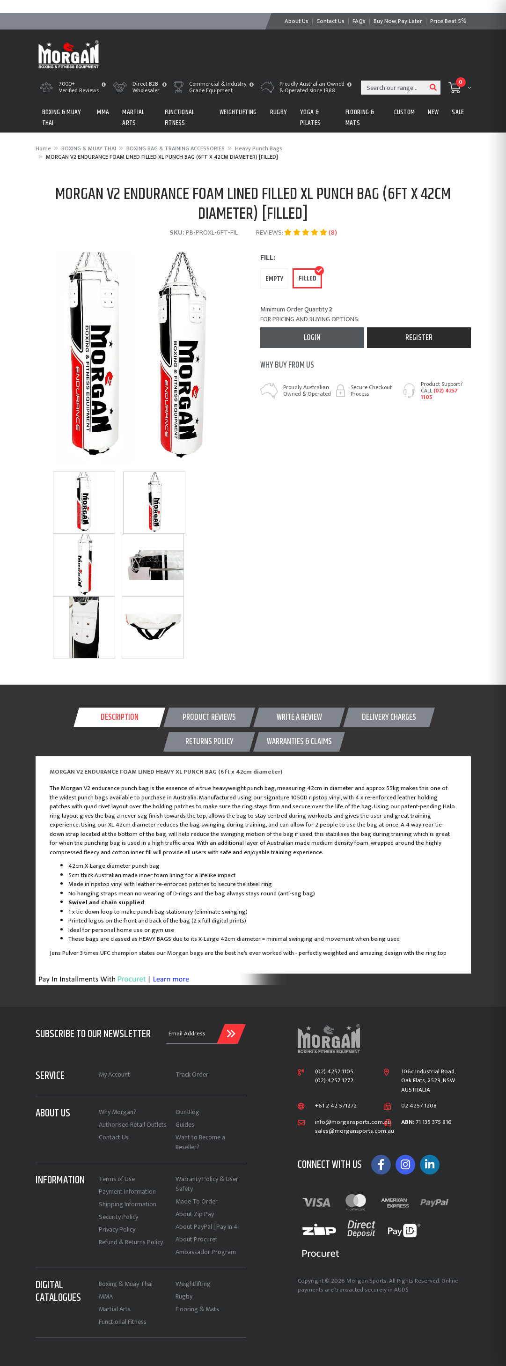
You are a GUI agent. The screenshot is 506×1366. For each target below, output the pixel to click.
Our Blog (187, 1112)
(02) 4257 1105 (439, 394)
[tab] (119, 717)
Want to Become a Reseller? (200, 1142)
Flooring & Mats (197, 1309)
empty (274, 278)
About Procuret (197, 1239)
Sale (458, 112)
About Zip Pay (195, 1214)
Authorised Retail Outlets (133, 1124)
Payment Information (127, 1191)
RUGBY (278, 112)
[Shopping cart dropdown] (459, 88)
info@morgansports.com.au (347, 1122)
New (433, 112)
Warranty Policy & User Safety (207, 1184)
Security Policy (118, 1216)
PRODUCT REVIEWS (209, 717)
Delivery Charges (389, 717)
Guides (185, 1124)
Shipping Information (127, 1204)
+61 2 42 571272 (336, 1106)
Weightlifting (193, 1283)
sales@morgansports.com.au (347, 1131)
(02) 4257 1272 (334, 1080)
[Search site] (433, 88)
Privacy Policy (117, 1229)
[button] (104, 85)
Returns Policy (209, 741)
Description (120, 717)
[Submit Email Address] (231, 1034)
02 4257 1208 (419, 1106)
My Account (114, 1074)
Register (419, 338)
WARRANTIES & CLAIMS (299, 741)
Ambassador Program (206, 1252)
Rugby (184, 1296)
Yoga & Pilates (310, 117)
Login (312, 338)
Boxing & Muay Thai (126, 1283)
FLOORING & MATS (359, 117)
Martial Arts (115, 1309)
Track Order (192, 1074)
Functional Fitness (123, 1321)
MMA (103, 112)
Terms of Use (117, 1179)
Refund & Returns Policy (131, 1242)
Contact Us (114, 1137)
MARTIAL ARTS (133, 117)
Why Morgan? (117, 1112)
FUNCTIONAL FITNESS (180, 117)
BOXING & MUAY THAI (61, 117)
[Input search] (394, 88)
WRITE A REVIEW (299, 717)
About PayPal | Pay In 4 (207, 1226)
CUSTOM (404, 112)
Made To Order (197, 1201)
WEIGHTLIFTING (238, 112)
